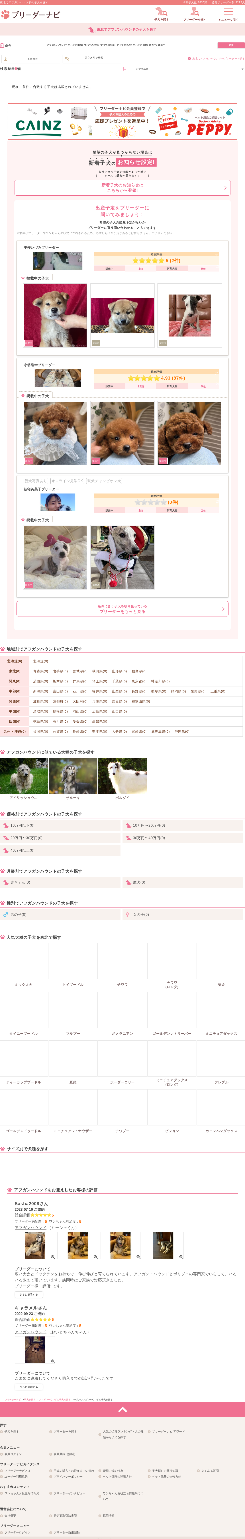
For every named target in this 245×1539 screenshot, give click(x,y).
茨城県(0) (40, 681)
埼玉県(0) (99, 681)
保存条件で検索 (94, 57)
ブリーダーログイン (17, 1532)
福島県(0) (139, 671)
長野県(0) (139, 691)
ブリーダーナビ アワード (168, 1431)
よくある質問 (210, 1470)
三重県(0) (218, 691)
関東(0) (14, 681)
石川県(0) (80, 691)
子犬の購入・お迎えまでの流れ (74, 1470)
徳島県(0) (40, 721)
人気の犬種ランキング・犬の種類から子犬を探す (123, 1434)
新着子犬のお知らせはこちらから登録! (122, 188)
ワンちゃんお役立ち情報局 (21, 1493)
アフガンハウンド (30, 1228)
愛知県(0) (198, 691)
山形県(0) (119, 671)
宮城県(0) (80, 671)
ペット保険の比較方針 (166, 1476)
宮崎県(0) (139, 731)
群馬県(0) (80, 681)
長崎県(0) (80, 731)
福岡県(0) (40, 731)
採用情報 (108, 1515)
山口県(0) (119, 711)
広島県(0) (99, 711)
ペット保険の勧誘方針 (117, 1476)
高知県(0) (99, 721)
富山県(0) (60, 691)
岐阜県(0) (158, 691)
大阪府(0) (80, 701)
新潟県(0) (40, 691)
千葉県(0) (119, 681)
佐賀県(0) (60, 731)
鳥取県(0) (40, 711)
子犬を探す (11, 1431)
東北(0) (14, 671)
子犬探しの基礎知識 (165, 1470)
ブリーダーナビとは (17, 1470)
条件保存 (32, 59)
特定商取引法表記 (65, 1515)
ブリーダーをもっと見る (122, 609)
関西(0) (14, 701)
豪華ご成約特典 (113, 1470)
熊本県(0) (99, 731)
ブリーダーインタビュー (70, 1493)
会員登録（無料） (65, 1454)
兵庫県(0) (99, 701)
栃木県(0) (60, 681)
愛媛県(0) (80, 721)
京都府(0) (60, 701)
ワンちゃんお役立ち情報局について (123, 1496)
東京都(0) (139, 681)
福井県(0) (99, 691)
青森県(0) (40, 671)
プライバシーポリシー (68, 1476)
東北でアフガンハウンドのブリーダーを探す (218, 58)
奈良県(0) (119, 701)
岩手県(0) (60, 671)
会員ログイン (13, 1454)
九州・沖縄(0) (15, 731)
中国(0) (14, 711)
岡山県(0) (80, 711)
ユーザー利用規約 (16, 1476)
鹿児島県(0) (160, 731)
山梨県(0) (119, 691)
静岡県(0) (178, 691)
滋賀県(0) (40, 701)
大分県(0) (119, 731)
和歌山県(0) (141, 701)
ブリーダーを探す (65, 1431)
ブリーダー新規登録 (67, 1532)
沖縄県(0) (182, 731)
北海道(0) (14, 661)
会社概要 (10, 1515)
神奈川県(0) (160, 681)
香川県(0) (60, 721)
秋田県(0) (99, 671)
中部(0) (14, 691)
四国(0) (14, 721)
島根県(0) (60, 711)
